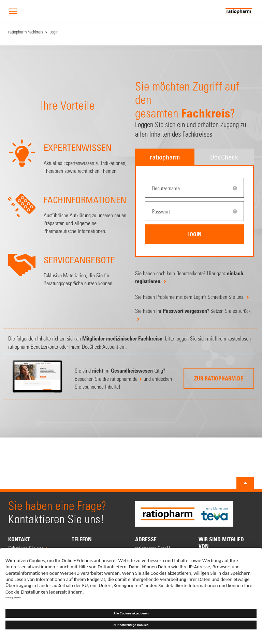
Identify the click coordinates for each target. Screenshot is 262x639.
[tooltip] (234, 188)
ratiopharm (165, 157)
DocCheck (224, 157)
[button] (13, 12)
